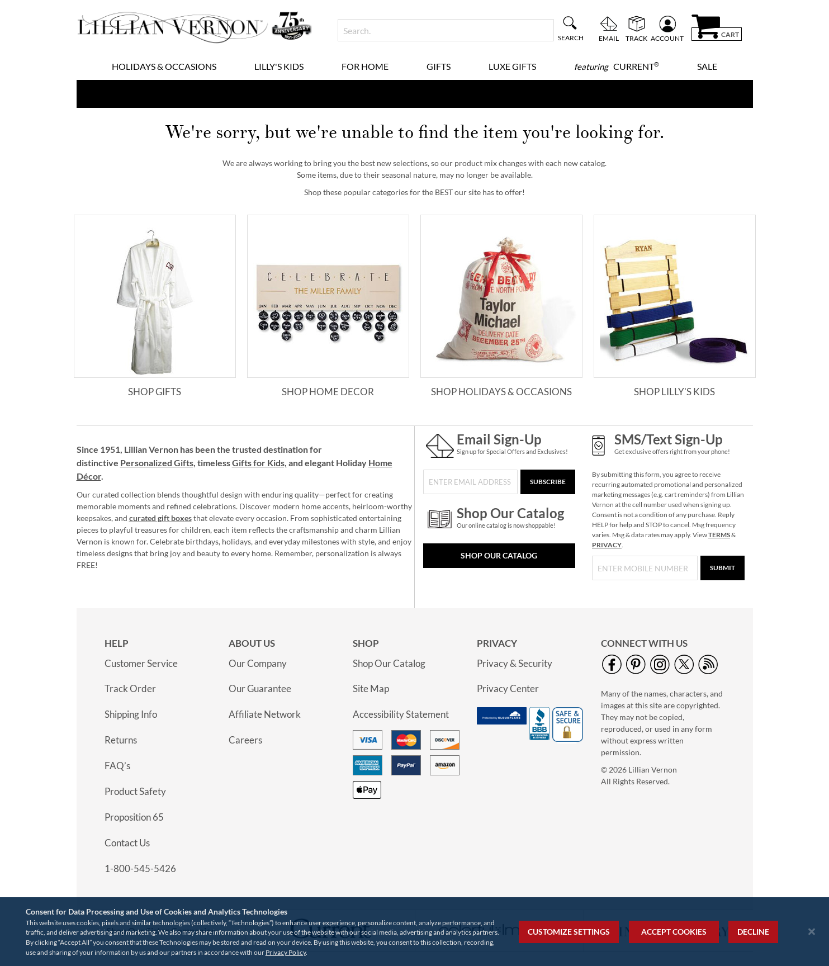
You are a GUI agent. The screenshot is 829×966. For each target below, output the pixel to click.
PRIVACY (607, 545)
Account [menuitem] (667, 38)
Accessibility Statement (401, 714)
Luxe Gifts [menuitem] (512, 66)
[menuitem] (616, 66)
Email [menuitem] (609, 38)
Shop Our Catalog (499, 555)
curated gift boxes (160, 518)
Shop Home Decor (328, 391)
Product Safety (135, 791)
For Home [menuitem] (365, 66)
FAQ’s (117, 765)
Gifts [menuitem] (439, 66)
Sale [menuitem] (707, 66)
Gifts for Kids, (259, 462)
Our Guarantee (260, 688)
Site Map (371, 688)
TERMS (719, 535)
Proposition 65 (134, 817)
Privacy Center (508, 688)
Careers (245, 740)
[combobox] (446, 30)
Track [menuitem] (636, 38)
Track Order (130, 688)
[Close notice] (811, 932)
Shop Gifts (154, 391)
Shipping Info (131, 714)
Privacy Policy (286, 952)
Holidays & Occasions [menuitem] (164, 66)
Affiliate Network (265, 714)
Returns (121, 740)
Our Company (258, 663)
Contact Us (127, 843)
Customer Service (141, 663)
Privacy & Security (514, 663)
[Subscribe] (547, 482)
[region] (414, 931)
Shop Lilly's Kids (674, 391)
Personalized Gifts (156, 462)
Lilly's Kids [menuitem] (279, 66)
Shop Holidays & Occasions (501, 391)
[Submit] (722, 568)
